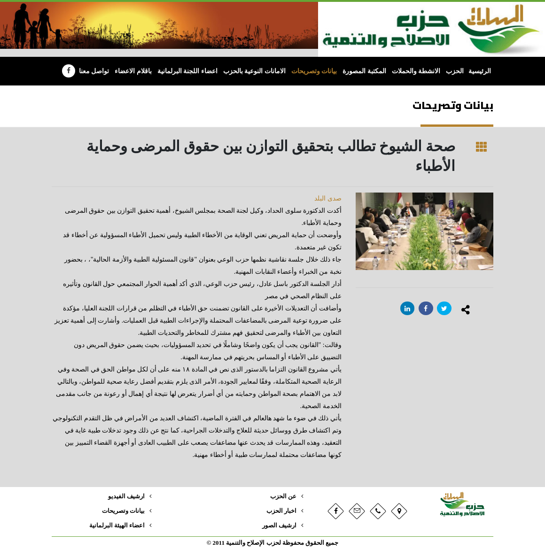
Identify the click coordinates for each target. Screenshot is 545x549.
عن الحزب (283, 496)
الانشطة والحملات (416, 71)
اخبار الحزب (281, 511)
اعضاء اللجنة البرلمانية (187, 71)
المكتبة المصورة (364, 71)
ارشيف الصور (279, 525)
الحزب (455, 71)
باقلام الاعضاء (133, 71)
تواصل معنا (94, 71)
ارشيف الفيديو (126, 496)
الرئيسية (479, 71)
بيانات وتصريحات (314, 71)
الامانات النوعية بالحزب (254, 71)
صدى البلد (328, 198)
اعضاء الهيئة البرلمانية (117, 525)
